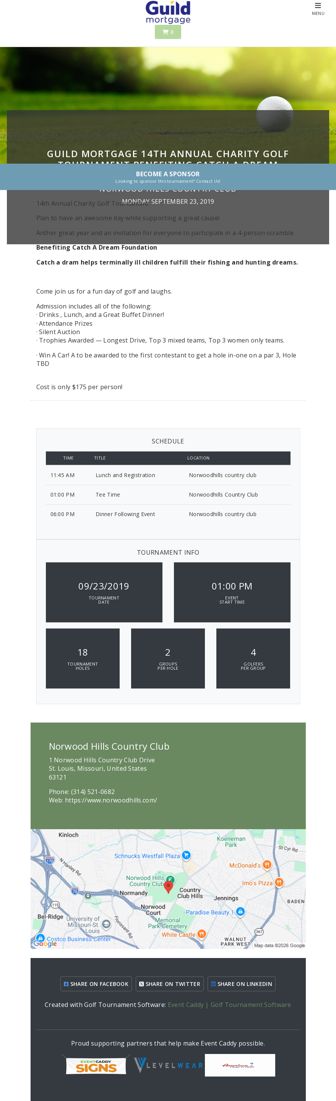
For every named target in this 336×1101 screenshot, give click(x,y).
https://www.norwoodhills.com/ (111, 800)
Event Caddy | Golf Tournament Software (229, 1004)
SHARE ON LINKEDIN (241, 983)
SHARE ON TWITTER (169, 983)
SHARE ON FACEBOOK (96, 983)
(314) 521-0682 (93, 792)
